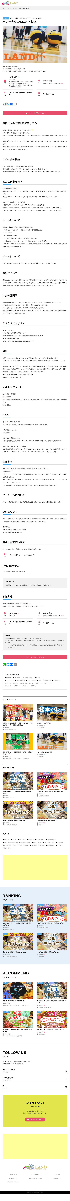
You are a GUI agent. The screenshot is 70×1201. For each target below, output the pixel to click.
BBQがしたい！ (40, 840)
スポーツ (8, 677)
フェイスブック (35, 1080)
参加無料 (41, 845)
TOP (4, 8)
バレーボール (17, 677)
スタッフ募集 (56, 1176)
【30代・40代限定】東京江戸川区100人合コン (50, 791)
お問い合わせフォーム (35, 1121)
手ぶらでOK (7, 848)
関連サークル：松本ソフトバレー (44, 683)
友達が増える (56, 680)
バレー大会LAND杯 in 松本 (44, 752)
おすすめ (30, 840)
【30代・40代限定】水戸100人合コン (14, 1001)
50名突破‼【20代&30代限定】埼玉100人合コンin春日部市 (18, 1031)
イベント (10, 8)
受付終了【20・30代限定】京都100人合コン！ (51, 1030)
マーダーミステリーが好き (10, 842)
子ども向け (59, 845)
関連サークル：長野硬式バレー (13, 686)
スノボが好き (7, 845)
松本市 (37, 677)
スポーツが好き (31, 680)
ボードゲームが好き (48, 842)
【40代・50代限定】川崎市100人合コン (14, 820)
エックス (35, 1088)
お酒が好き (59, 842)
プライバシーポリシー (13, 1183)
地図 (62, 83)
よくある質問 (13, 1176)
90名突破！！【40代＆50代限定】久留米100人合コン (52, 1002)
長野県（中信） (28, 677)
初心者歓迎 (47, 680)
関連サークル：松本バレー (27, 683)
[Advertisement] (35, 867)
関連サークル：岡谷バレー (12, 683)
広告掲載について (13, 1180)
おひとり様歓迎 (20, 680)
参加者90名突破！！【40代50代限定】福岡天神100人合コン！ (17, 924)
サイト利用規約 (57, 1180)
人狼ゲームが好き (24, 842)
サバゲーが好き (51, 840)
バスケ (13, 840)
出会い (39, 680)
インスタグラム (35, 1071)
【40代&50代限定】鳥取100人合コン (47, 820)
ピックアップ (9, 680)
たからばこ (6, 840)
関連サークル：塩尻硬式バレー (31, 686)
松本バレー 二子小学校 (44, 723)
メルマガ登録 (35, 1176)
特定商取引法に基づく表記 (35, 1180)
